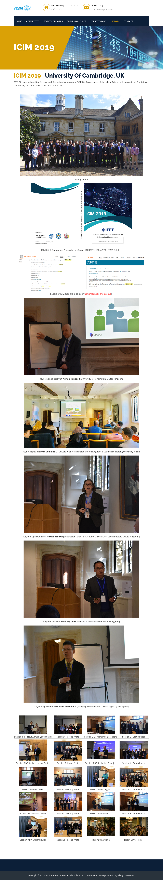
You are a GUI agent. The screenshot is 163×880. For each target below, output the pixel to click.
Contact (128, 21)
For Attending (99, 21)
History (115, 21)
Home (19, 21)
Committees (32, 21)
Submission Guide (76, 21)
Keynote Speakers (53, 21)
